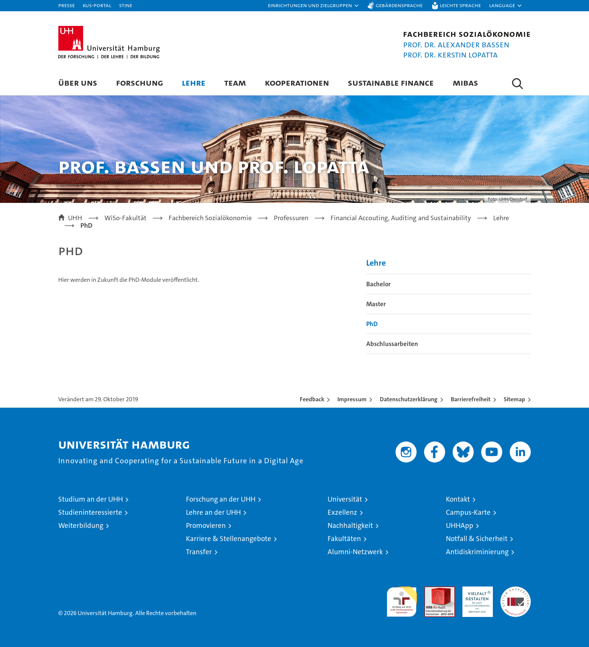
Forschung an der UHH (220, 499)
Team (235, 82)
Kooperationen (297, 82)
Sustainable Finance (391, 82)
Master (376, 304)
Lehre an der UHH (213, 512)
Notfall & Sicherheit (476, 538)
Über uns (77, 82)
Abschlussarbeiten (392, 344)
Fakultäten (344, 538)
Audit (431, 590)
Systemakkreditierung (515, 590)
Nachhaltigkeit (350, 525)
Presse (66, 5)
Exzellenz (342, 512)
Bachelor (378, 284)
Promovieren (206, 525)
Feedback (312, 399)
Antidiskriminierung (477, 551)
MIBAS (465, 82)
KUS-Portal (97, 5)
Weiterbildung (80, 525)
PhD (372, 324)
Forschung (139, 82)
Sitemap (514, 399)
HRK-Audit (475, 590)
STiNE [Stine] (125, 5)
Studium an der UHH (90, 499)
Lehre (193, 82)
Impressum (352, 399)
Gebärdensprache (399, 5)
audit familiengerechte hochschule (402, 598)
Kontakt (458, 499)
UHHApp (459, 525)
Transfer (199, 551)
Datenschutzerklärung (409, 399)
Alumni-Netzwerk (355, 551)
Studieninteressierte (90, 512)
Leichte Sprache (460, 5)
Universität (345, 499)
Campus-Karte (468, 512)
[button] (313, 5)
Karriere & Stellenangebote (228, 538)
